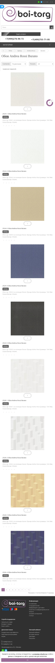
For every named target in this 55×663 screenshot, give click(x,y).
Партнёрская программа (9, 632)
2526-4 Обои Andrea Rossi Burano (14, 570)
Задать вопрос (14, 34)
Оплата (31, 610)
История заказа (34, 632)
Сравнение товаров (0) (9, 67)
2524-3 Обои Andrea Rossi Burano (14, 226)
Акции (3, 634)
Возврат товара (6, 622)
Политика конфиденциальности (39, 608)
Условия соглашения (35, 611)
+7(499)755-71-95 (6, 642)
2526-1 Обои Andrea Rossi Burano (14, 398)
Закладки (32, 634)
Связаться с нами (6, 620)
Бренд (20, 49)
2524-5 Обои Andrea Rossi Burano (14, 341)
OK (27, 660)
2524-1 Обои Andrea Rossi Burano (14, 112)
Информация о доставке (36, 606)
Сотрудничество (34, 604)
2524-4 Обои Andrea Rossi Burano (14, 284)
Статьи (31, 613)
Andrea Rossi (31, 49)
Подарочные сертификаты (9, 630)
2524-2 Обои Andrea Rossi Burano (14, 169)
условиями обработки (39, 654)
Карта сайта (5, 624)
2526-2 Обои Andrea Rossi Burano (14, 456)
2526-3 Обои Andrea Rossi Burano (14, 513)
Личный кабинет (34, 630)
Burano (43, 49)
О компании (33, 602)
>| (29, 588)
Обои (10, 49)
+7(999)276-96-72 (6, 639)
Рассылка (32, 636)
